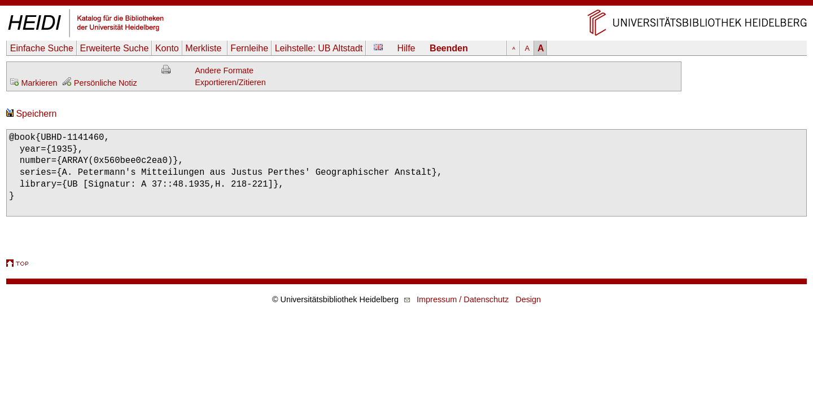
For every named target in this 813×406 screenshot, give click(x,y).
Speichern (31, 113)
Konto (167, 48)
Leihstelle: (319, 48)
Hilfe (406, 48)
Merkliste (204, 48)
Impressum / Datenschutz (463, 299)
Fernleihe (249, 48)
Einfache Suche (41, 48)
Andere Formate (224, 70)
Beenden (449, 48)
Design (528, 299)
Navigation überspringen (407, 5)
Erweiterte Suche (114, 48)
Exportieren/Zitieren (230, 82)
